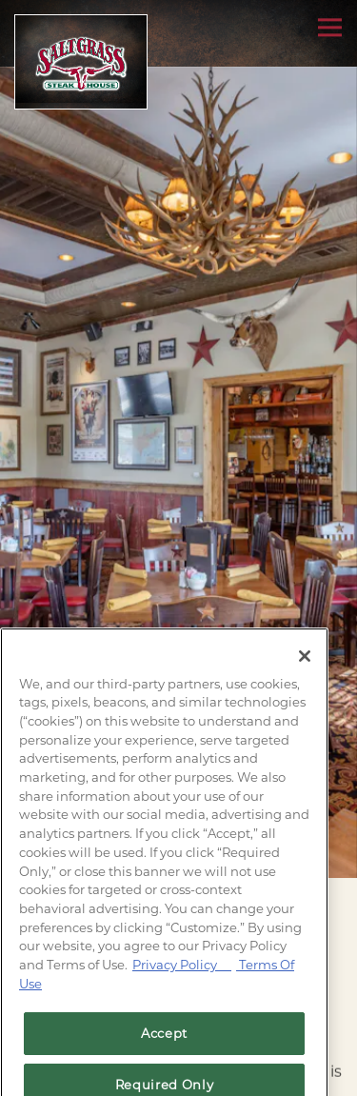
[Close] (305, 676)
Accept (164, 1054)
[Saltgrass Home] (81, 62)
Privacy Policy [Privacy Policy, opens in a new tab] (181, 985)
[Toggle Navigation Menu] (330, 27)
